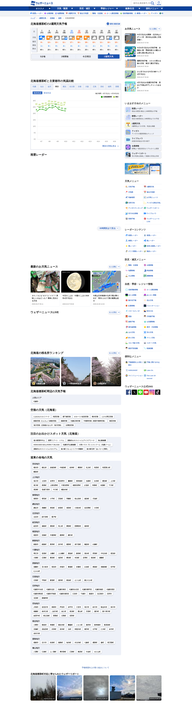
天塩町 (95, 499)
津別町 (52, 508)
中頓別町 (63, 467)
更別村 (113, 553)
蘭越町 (70, 625)
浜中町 (60, 544)
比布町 (96, 481)
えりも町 (78, 580)
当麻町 (88, 481)
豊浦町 (70, 567)
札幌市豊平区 (87, 589)
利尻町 (96, 467)
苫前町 (60, 499)
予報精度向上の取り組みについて (95, 667)
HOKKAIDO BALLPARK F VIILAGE (47, 445)
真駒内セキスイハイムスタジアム (45, 449)
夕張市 (36, 607)
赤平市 (70, 607)
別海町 (44, 535)
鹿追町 (70, 553)
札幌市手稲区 (51, 594)
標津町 (62, 535)
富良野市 (61, 481)
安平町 (113, 567)
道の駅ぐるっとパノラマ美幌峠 (72, 449)
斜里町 (60, 508)
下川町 (111, 485)
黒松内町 (61, 625)
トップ (32, 18)
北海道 (52, 18)
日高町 (36, 580)
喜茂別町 (107, 625)
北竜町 (63, 616)
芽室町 (95, 553)
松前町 (52, 642)
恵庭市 (91, 594)
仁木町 (103, 629)
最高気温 (37, 93)
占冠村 (86, 485)
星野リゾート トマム (56, 440)
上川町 (113, 481)
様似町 (68, 580)
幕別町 (52, 558)
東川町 (36, 485)
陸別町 (93, 558)
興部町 (68, 526)
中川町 (55, 489)
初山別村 (78, 499)
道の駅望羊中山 (39, 440)
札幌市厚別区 (38, 594)
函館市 (36, 642)
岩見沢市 (45, 607)
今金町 (88, 652)
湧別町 (52, 526)
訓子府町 (45, 517)
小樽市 (36, 625)
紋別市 (36, 526)
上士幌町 (61, 553)
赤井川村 (37, 633)
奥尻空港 (112, 421)
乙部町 (72, 652)
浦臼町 (96, 611)
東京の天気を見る (110, 146)
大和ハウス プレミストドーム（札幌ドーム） (95, 445)
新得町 (78, 553)
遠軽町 (44, 526)
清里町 (68, 508)
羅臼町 (70, 535)
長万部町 (110, 642)
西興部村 (78, 526)
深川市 (113, 607)
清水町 (86, 553)
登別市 (54, 567)
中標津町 (53, 535)
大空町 (96, 508)
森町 (102, 642)
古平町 (95, 629)
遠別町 (86, 499)
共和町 (54, 629)
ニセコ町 (79, 625)
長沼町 (72, 611)
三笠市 (78, 607)
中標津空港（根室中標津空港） (95, 421)
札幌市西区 (111, 589)
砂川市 (95, 607)
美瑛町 (44, 485)
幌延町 (36, 472)
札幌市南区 (99, 589)
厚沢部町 (63, 652)
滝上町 (60, 526)
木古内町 (78, 642)
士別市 (44, 481)
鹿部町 (95, 642)
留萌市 (36, 499)
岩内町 (62, 629)
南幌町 (36, 611)
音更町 (44, 553)
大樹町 (36, 558)
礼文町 (88, 467)
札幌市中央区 (38, 589)
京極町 (36, 629)
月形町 (88, 611)
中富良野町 (65, 485)
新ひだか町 (88, 580)
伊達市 (62, 567)
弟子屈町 (78, 544)
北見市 (36, 517)
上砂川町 (55, 611)
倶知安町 (45, 629)
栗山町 (80, 611)
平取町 (44, 580)
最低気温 (47, 93)
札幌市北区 (50, 589)
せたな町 (97, 652)
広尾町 (44, 558)
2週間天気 (42, 18)
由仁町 (63, 611)
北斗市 (44, 642)
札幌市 (36, 401)
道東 (59, 18)
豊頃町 (68, 558)
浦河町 (60, 580)
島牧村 (44, 625)
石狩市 (109, 594)
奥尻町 (80, 652)
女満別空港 (70, 425)
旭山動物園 (102, 440)
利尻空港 (56, 417)
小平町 (52, 499)
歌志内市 (104, 607)
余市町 (111, 629)
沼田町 (72, 616)
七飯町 (86, 642)
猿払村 (44, 467)
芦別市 (62, 607)
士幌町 (52, 553)
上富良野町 (54, 485)
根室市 (36, 535)
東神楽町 (79, 481)
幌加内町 (64, 489)
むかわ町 (37, 571)
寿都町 (52, 625)
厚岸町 (52, 544)
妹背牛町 (37, 616)
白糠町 (95, 544)
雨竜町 (55, 616)
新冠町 (52, 580)
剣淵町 (103, 485)
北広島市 (100, 594)
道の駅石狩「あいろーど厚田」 (98, 449)
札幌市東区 (62, 589)
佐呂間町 (87, 508)
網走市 (36, 508)
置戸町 (54, 517)
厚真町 (95, 567)
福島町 (60, 642)
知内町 (68, 642)
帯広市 (36, 553)
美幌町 (44, 508)
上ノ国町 (53, 652)
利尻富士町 (106, 467)
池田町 (60, 558)
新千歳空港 (67, 417)
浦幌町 (101, 558)
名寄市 (52, 481)
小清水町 (78, 508)
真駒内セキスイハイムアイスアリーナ (81, 440)
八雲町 (36, 652)
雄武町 (86, 526)
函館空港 (64, 421)
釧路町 (44, 544)
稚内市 (36, 467)
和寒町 (94, 485)
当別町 (36, 598)
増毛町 (44, 499)
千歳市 (83, 594)
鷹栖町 (70, 481)
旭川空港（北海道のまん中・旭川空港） (48, 425)
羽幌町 (68, 499)
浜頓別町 (53, 467)
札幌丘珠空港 (75, 421)
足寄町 (85, 558)
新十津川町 (106, 611)
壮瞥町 (78, 567)
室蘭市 (36, 567)
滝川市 (86, 607)
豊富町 (80, 467)
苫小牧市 (45, 567)
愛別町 (104, 481)
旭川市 (36, 481)
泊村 (69, 629)
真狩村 (88, 625)
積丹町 (86, 629)
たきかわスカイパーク (41, 417)
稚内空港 (95, 417)
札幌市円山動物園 (69, 445)
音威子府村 (46, 489)
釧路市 (36, 544)
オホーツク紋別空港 (81, 417)
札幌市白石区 (74, 589)
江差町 (44, 652)
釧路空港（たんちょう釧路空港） (45, 421)
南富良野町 (77, 485)
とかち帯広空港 (107, 417)
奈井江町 (45, 611)
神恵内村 (78, 629)
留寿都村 (97, 625)
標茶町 (68, 544)
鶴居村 (86, 544)
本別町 (77, 558)
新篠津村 (45, 598)
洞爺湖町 (104, 567)
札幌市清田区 (64, 594)
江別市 (74, 594)
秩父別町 (46, 616)
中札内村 (104, 553)
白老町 (86, 567)
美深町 (36, 489)
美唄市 (54, 607)
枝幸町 (72, 467)
